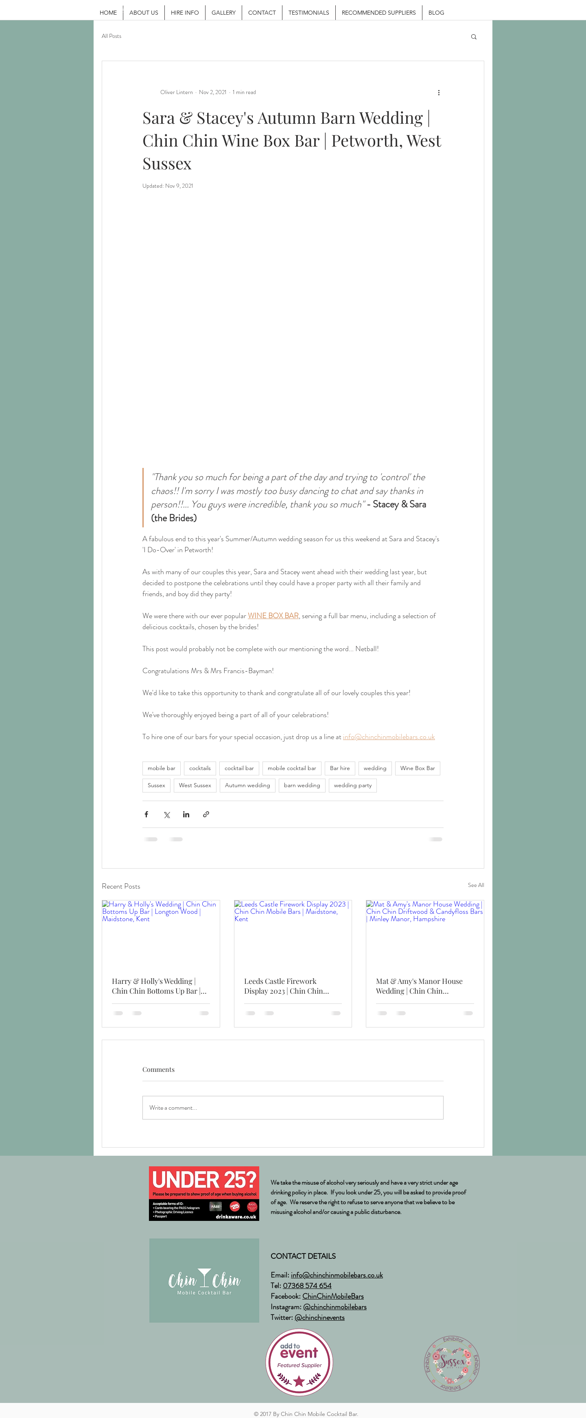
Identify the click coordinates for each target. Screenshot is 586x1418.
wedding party (353, 785)
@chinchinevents (320, 1317)
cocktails (200, 768)
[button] (474, 36)
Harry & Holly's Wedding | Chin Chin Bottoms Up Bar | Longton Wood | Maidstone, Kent (156, 986)
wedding (375, 768)
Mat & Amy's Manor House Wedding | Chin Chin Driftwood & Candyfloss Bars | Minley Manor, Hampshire (423, 986)
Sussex (156, 785)
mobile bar (161, 768)
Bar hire (340, 768)
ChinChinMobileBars (333, 1296)
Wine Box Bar (417, 768)
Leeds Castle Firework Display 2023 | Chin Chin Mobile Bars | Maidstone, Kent (292, 986)
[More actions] (439, 92)
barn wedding (302, 785)
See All (476, 885)
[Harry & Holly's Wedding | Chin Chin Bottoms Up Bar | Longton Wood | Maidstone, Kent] (161, 933)
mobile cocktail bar (292, 768)
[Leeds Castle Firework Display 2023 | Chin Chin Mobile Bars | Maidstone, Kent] (293, 933)
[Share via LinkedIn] (186, 814)
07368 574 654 (307, 1285)
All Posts (111, 36)
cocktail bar (239, 768)
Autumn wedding (247, 785)
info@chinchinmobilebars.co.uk (337, 1275)
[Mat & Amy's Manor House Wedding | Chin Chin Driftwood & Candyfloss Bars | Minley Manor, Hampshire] (425, 933)
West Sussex (195, 785)
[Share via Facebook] (146, 814)
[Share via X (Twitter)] (166, 814)
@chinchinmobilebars (335, 1307)
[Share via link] (206, 814)
